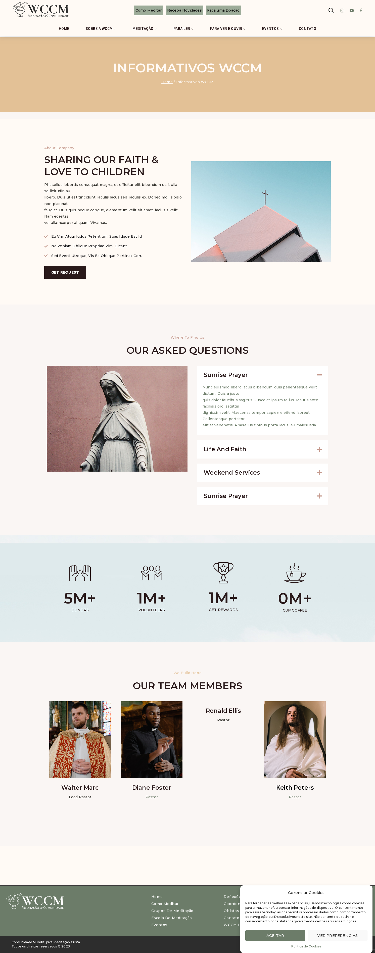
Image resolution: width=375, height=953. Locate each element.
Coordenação (236, 903)
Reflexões (233, 896)
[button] (262, 375)
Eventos (159, 925)
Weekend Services (232, 472)
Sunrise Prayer (226, 374)
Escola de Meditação (171, 918)
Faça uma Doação (223, 10)
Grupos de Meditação (172, 911)
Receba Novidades (184, 10)
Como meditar (165, 903)
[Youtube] (352, 11)
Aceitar (275, 935)
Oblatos (231, 911)
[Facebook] (361, 11)
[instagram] (342, 11)
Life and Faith (225, 449)
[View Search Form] (331, 10)
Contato (307, 29)
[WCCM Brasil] (40, 10)
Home (64, 29)
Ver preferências (337, 935)
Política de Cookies (306, 946)
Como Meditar (148, 10)
